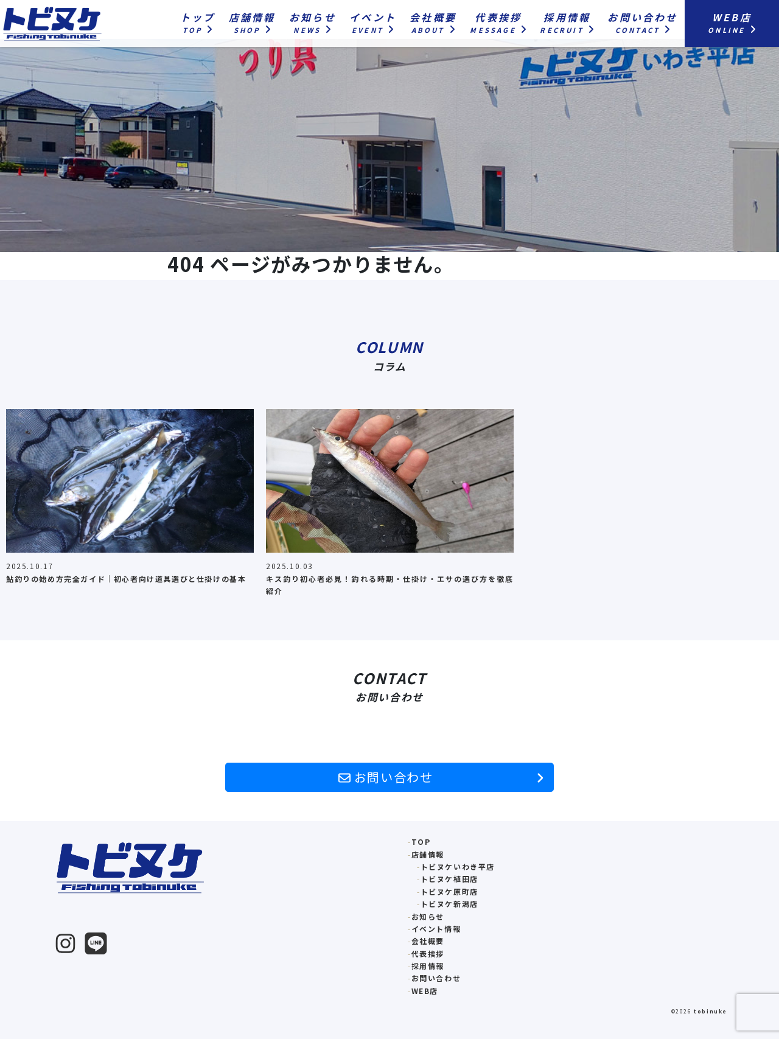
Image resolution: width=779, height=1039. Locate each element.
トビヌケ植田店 (449, 878)
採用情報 (427, 965)
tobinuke (710, 1011)
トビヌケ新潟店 (449, 903)
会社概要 (427, 941)
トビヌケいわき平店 (458, 866)
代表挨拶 (427, 953)
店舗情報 (427, 854)
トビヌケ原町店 (449, 891)
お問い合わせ (440, 777)
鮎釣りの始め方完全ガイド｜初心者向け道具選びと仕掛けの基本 (126, 578)
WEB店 (424, 990)
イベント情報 (436, 928)
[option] (130, 500)
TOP (421, 841)
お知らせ (427, 916)
